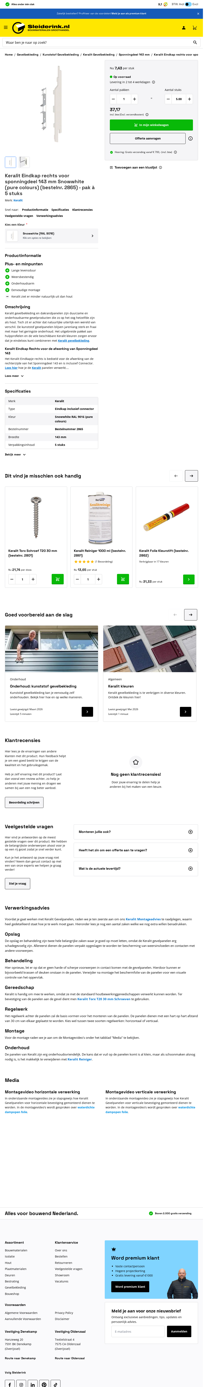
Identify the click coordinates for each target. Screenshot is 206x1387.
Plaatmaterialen (16, 1269)
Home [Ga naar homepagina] (9, 54)
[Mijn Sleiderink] (184, 28)
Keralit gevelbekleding (73, 341)
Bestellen (61, 1256)
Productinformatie (35, 210)
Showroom (62, 1275)
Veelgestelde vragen (19, 216)
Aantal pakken (119, 90)
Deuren (10, 1275)
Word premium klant (130, 1287)
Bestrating (12, 1281)
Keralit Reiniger (80, 1059)
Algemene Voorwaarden (21, 1313)
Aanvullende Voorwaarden (23, 1319)
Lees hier (11, 368)
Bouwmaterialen (16, 1250)
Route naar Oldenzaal (70, 1358)
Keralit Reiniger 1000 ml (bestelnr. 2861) (100, 553)
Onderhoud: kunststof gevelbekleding (43, 686)
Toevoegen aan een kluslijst (133, 167)
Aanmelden (179, 1331)
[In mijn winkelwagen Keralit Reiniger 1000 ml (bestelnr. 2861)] (123, 579)
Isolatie (10, 1256)
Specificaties (60, 210)
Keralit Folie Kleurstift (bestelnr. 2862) (164, 553)
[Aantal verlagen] (12, 579)
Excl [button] (195, 4)
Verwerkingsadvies (49, 216)
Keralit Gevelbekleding (99, 54)
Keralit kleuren (121, 686)
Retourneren (63, 1263)
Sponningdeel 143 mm (134, 54)
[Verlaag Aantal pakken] (113, 99)
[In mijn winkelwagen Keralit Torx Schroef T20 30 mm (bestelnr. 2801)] (58, 579)
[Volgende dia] (191, 476)
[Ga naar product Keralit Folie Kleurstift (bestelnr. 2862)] (189, 579)
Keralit (36, 368)
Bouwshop (12, 1294)
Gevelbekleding (27, 54)
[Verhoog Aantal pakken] (134, 99)
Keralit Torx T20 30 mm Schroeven (103, 999)
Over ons (61, 1250)
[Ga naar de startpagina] (40, 28)
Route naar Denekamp (20, 1358)
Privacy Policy (64, 1313)
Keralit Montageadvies (143, 919)
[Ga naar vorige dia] (175, 614)
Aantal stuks (173, 90)
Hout (8, 1263)
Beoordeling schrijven (24, 802)
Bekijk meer (16, 454)
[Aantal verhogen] (33, 579)
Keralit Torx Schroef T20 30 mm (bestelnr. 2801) (32, 553)
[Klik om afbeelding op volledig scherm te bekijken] (51, 106)
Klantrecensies (82, 210)
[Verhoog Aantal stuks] (189, 99)
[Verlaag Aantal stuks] (168, 99)
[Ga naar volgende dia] (190, 614)
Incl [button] (181, 4)
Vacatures (61, 1281)
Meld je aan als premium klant (128, 13)
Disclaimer (62, 1319)
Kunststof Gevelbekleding (61, 54)
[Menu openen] (5, 27)
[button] (51, 236)
